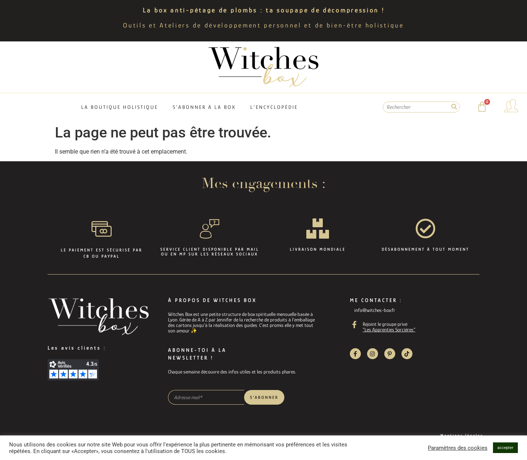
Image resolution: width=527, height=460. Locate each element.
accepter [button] (505, 447)
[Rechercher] (454, 107)
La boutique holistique (119, 107)
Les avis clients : (77, 348)
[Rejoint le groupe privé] (354, 324)
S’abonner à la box (204, 107)
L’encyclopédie (274, 107)
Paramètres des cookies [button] (457, 448)
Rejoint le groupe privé (385, 324)
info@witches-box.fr (374, 310)
